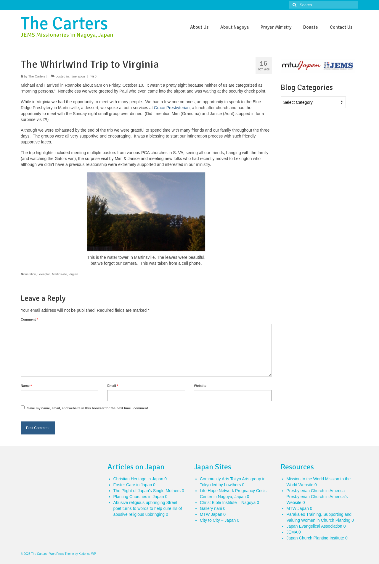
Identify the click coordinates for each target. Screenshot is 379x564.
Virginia (73, 274)
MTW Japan (211, 514)
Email (112, 385)
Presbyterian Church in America (316, 490)
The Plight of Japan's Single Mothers (147, 490)
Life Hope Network (217, 490)
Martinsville (59, 274)
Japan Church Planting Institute (315, 538)
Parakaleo (296, 514)
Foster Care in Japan (132, 484)
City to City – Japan (218, 520)
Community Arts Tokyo (220, 478)
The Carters (64, 24)
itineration (29, 274)
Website (200, 385)
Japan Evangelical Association (314, 526)
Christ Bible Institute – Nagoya (228, 502)
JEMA (292, 532)
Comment (29, 319)
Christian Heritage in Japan (138, 478)
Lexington (44, 274)
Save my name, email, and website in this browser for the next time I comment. (88, 408)
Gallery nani (211, 508)
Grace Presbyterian (172, 107)
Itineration (77, 76)
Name (26, 385)
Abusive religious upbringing (139, 502)
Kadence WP (87, 553)
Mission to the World (305, 478)
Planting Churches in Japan (138, 496)
